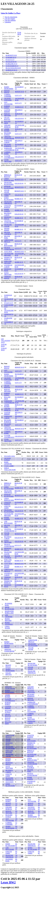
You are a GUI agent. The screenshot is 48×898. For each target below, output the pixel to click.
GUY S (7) (18, 95)
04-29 (16, 827)
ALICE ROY (8, 251)
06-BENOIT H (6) (11, 55)
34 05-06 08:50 (3, 345)
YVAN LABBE (9, 466)
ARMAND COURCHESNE (9, 137)
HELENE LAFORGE (7, 233)
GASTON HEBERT (7, 110)
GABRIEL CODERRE (7, 95)
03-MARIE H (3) (11, 57)
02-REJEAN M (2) (11, 70)
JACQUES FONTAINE (8, 99)
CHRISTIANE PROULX (8, 241)
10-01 (16, 808)
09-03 (16, 844)
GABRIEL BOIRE (7, 153)
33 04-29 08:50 (3, 349)
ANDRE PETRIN (6, 130)
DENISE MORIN (7, 229)
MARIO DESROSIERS (8, 87)
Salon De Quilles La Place (10, 13)
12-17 (16, 823)
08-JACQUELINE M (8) (13, 68)
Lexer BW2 (8, 882)
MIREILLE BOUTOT (7, 175)
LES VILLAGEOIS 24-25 (5, 340)
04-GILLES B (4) (11, 61)
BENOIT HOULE (7, 91)
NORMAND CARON (8, 141)
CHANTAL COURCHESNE (9, 221)
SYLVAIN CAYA (9, 456)
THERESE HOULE (7, 277)
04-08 (39, 852)
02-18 (16, 816)
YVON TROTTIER (7, 160)
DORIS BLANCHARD (9, 198)
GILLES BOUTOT (7, 118)
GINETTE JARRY (7, 195)
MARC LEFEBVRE (8, 463)
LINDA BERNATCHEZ (9, 179)
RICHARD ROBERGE (7, 145)
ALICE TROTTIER (7, 273)
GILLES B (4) (19, 118)
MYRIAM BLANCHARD (9, 187)
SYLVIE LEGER (6, 191)
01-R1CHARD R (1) (12, 66)
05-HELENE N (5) (11, 64)
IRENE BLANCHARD (9, 608)
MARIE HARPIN (7, 210)
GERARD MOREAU (7, 126)
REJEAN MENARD (7, 114)
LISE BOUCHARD (8, 244)
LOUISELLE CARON (8, 266)
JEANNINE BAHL (8, 604)
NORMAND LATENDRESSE (9, 149)
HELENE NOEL (7, 237)
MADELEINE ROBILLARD (9, 612)
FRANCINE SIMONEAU (8, 202)
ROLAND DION (7, 122)
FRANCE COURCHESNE (9, 248)
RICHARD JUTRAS (7, 133)
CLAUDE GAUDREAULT (9, 156)
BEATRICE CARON (7, 214)
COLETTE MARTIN (7, 206)
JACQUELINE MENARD (8, 254)
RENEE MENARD (8, 619)
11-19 (16, 804)
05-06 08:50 (19, 33)
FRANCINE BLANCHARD (9, 183)
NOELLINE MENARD (8, 262)
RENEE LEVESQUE (9, 623)
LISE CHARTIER (8, 616)
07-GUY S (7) (10, 59)
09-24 (16, 800)
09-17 (39, 816)
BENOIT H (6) (19, 91)
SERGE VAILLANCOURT (10, 469)
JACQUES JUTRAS (7, 459)
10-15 (16, 848)
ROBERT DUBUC (7, 107)
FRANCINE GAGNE (8, 225)
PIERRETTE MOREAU (8, 258)
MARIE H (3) (19, 107)
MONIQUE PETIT (7, 269)
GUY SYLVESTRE (8, 103)
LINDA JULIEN (7, 627)
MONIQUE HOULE (7, 218)
